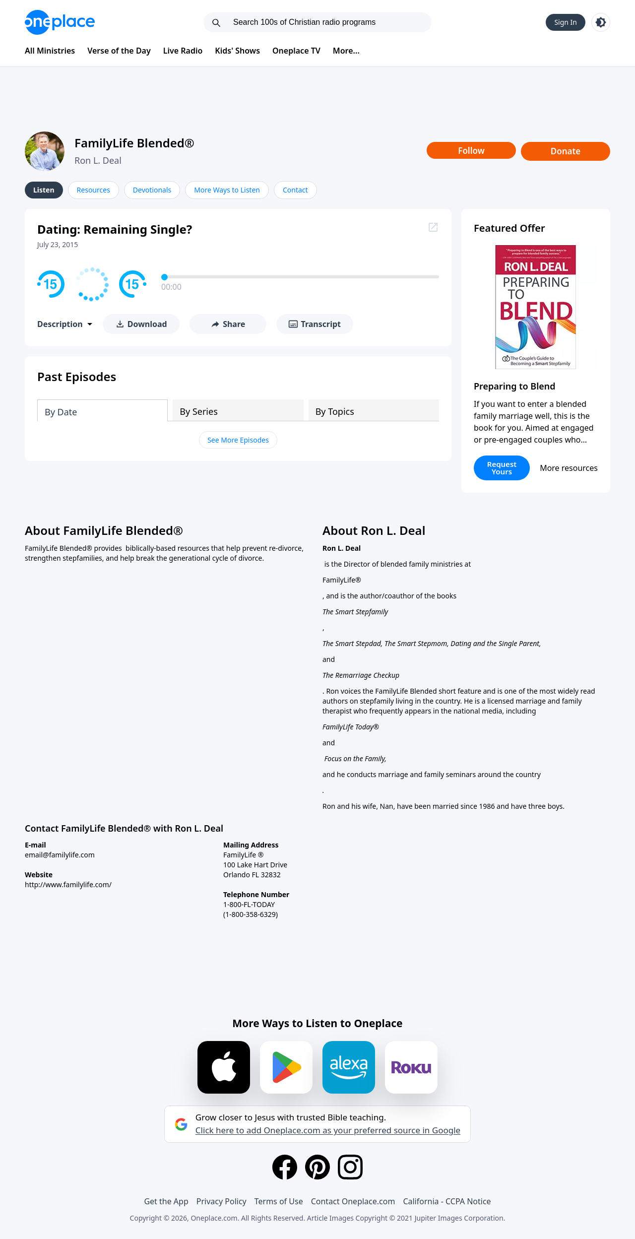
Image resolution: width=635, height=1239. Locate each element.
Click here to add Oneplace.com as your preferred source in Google (327, 1130)
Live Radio (183, 50)
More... (346, 50)
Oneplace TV (296, 50)
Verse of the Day (119, 50)
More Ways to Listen (227, 190)
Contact (295, 190)
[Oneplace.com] (60, 22)
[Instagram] (350, 1167)
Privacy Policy (221, 1201)
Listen (44, 190)
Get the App (166, 1201)
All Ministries (50, 50)
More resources (569, 467)
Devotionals (152, 190)
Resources (93, 190)
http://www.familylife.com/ (68, 884)
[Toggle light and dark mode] (600, 22)
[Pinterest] (317, 1167)
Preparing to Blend (515, 386)
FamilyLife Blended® (134, 142)
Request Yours (502, 467)
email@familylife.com (60, 854)
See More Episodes (238, 440)
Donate (566, 151)
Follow (471, 150)
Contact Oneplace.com (353, 1201)
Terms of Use (278, 1201)
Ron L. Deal (98, 160)
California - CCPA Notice (447, 1201)
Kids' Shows (237, 50)
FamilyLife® (341, 580)
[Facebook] (284, 1167)
